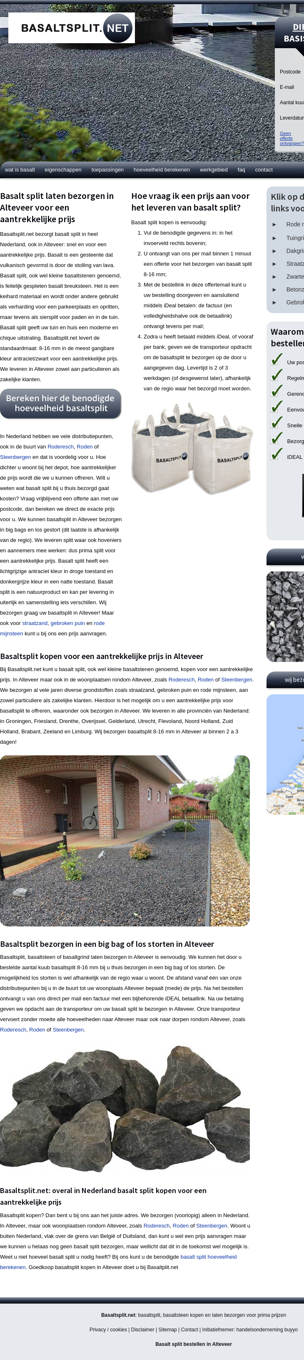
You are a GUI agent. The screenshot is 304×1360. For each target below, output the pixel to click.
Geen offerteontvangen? (292, 138)
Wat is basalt (20, 170)
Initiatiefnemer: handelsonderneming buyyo (250, 1330)
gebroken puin (67, 623)
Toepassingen (108, 170)
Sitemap (168, 1330)
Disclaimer (142, 1330)
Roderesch (60, 447)
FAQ (241, 170)
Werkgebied (214, 170)
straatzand (34, 623)
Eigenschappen (63, 170)
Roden (84, 447)
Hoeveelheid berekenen (162, 170)
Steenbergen (15, 457)
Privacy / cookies (108, 1330)
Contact (264, 170)
